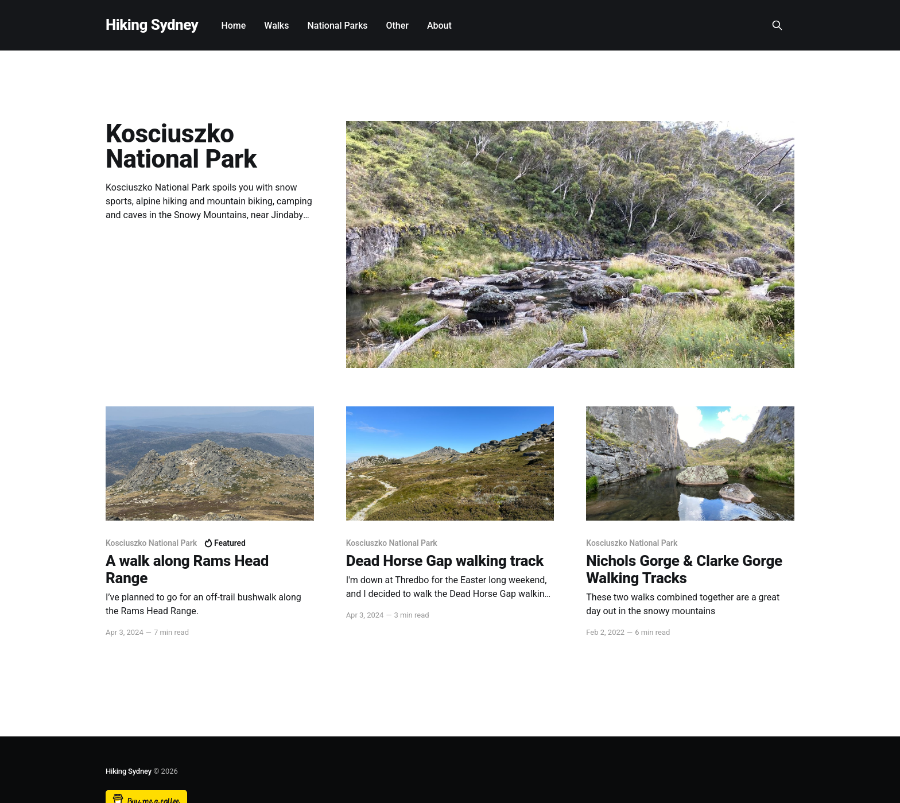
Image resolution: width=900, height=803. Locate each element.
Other (397, 25)
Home (233, 25)
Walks (276, 25)
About (439, 25)
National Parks (337, 25)
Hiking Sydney (152, 25)
